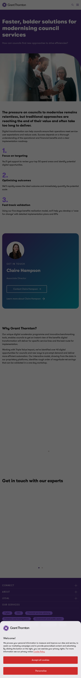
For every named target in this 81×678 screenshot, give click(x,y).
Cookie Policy (39, 651)
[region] (40, 649)
